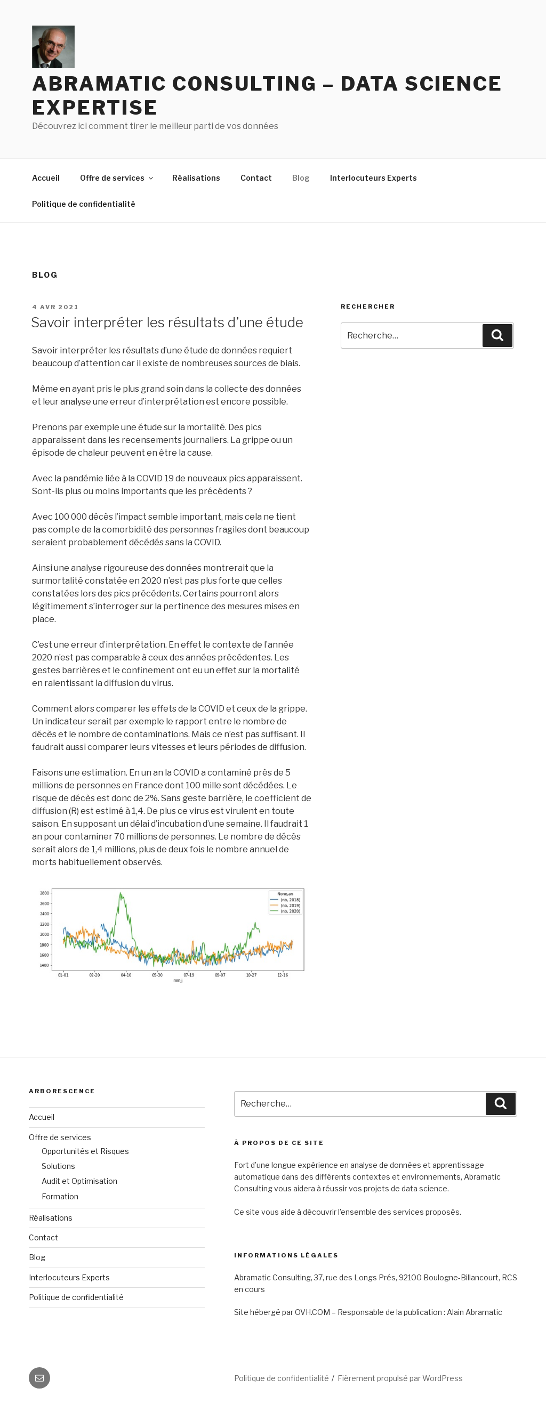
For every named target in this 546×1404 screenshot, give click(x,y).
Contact (256, 177)
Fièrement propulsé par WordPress (400, 1378)
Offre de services (117, 177)
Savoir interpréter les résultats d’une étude (167, 322)
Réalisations (196, 177)
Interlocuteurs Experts (373, 177)
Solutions (58, 1166)
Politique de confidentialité (83, 203)
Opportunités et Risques (85, 1151)
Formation (60, 1196)
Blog (301, 177)
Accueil (46, 177)
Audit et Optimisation (79, 1180)
